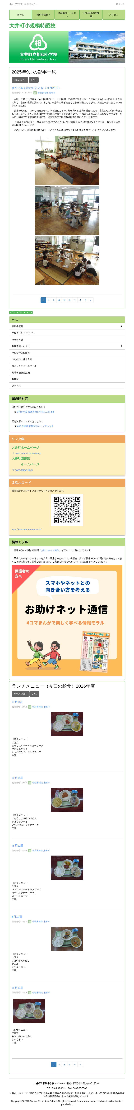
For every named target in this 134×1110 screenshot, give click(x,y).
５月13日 (18, 845)
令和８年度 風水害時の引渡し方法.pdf (35, 411)
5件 (34, 694)
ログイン (120, 4)
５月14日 (18, 777)
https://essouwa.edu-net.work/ (27, 529)
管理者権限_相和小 (44, 93)
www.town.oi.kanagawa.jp (26, 453)
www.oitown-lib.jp (22, 470)
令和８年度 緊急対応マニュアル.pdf (35, 426)
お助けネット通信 (50, 550)
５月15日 (18, 702)
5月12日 (17, 916)
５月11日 (18, 987)
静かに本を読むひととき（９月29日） (36, 88)
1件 (34, 80)
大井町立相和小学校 (28, 4)
